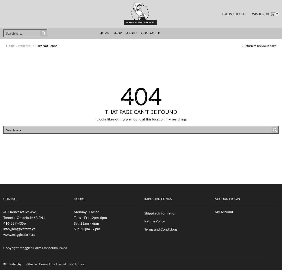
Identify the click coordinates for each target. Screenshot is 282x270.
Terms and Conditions (160, 229)
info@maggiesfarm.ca (19, 229)
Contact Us (150, 33)
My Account (224, 212)
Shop (117, 33)
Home (104, 33)
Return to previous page (259, 46)
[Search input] (22, 33)
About (131, 33)
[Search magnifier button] (43, 33)
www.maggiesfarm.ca (19, 234)
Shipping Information (160, 213)
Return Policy (154, 221)
